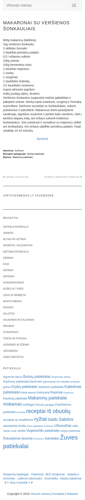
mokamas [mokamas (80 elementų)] (12, 404)
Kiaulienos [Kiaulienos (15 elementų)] (68, 392)
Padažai (8, 307)
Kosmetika (51, 478)
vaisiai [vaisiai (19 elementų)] (6, 430)
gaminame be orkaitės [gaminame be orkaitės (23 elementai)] (56, 381)
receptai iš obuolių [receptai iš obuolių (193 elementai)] (48, 411)
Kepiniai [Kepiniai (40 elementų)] (57, 392)
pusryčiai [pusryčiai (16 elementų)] (20, 412)
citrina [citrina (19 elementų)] (67, 377)
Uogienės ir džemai (16, 344)
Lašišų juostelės (17, 177)
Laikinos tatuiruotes (29, 478)
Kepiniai (8, 270)
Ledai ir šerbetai (14, 295)
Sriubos (8, 326)
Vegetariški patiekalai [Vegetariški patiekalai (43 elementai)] (42, 430)
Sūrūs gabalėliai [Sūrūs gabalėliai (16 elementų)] (35, 426)
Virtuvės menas (19, 5)
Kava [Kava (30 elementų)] (23, 392)
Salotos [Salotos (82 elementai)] (66, 419)
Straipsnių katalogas (16, 474)
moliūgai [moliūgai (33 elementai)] (29, 404)
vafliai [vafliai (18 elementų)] (75, 426)
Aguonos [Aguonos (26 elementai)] (9, 376)
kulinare (19, 150)
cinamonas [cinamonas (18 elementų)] (57, 377)
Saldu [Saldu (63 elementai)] (53, 419)
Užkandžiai (10, 350)
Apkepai (8, 233)
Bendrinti (42, 138)
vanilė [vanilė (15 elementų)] (14, 431)
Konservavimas (13, 282)
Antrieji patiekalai (35, 154)
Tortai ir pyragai (15, 338)
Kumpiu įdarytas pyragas (62, 177)
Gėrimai (8, 257)
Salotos (9, 313)
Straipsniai (10, 332)
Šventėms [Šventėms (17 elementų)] (39, 438)
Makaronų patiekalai (22, 157)
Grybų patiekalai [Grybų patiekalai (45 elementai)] (24, 387)
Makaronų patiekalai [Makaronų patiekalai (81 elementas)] (47, 398)
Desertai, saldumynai (18, 245)
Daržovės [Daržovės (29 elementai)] (35, 381)
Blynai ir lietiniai (14, 239)
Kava (6, 264)
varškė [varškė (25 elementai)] (21, 430)
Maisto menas (12, 301)
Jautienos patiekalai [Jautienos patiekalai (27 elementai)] (51, 387)
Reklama (72, 493)
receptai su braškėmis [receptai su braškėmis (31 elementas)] (18, 419)
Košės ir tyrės (13, 288)
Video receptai (13, 357)
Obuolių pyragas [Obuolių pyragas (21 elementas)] (44, 404)
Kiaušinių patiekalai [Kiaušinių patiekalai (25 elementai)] (15, 398)
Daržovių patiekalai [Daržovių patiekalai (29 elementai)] (16, 381)
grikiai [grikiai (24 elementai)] (6, 387)
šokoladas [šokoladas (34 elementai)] (52, 438)
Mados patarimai (71, 478)
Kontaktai (58, 493)
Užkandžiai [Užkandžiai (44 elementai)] (62, 425)
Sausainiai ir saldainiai (18, 319)
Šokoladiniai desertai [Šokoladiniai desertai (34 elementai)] (18, 438)
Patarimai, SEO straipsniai (48, 474)
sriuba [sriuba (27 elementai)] (22, 425)
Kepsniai (8, 276)
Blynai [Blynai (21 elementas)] (18, 376)
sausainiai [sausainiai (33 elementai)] (10, 425)
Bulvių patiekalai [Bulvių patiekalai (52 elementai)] (36, 376)
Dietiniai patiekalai (15, 251)
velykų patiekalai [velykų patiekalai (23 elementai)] (70, 430)
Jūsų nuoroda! (19, 482)
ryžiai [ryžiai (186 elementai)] (40, 419)
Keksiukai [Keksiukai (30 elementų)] (43, 392)
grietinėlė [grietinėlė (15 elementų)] (75, 382)
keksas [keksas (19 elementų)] (32, 392)
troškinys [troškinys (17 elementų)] (48, 426)
